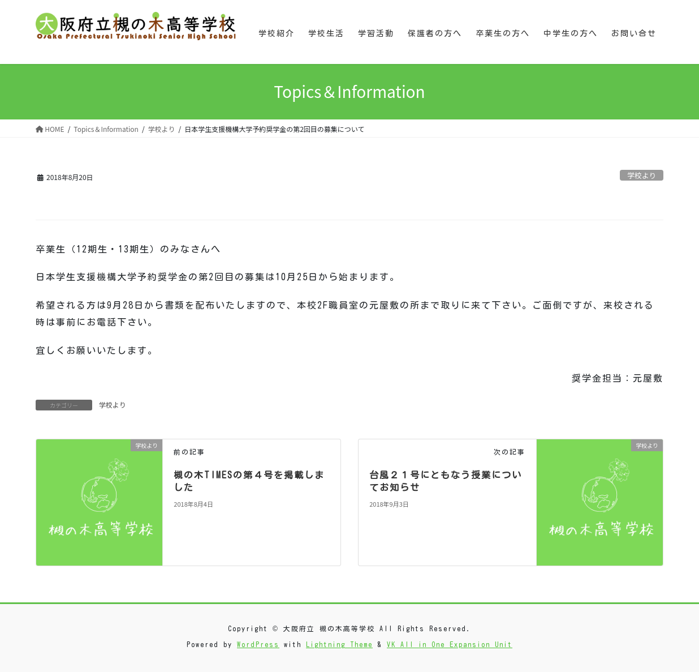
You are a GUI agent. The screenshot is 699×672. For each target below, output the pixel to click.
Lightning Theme (339, 644)
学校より (641, 175)
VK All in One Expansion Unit (449, 644)
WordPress (258, 644)
